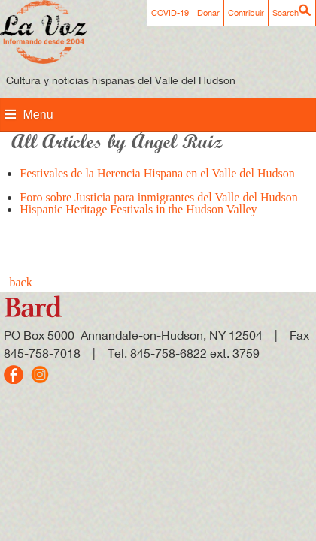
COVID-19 (170, 13)
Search (285, 13)
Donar (208, 13)
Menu (38, 114)
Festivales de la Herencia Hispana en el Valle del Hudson (157, 179)
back (21, 282)
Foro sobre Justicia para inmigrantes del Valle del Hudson (158, 197)
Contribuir (246, 13)
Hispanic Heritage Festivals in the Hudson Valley (138, 215)
